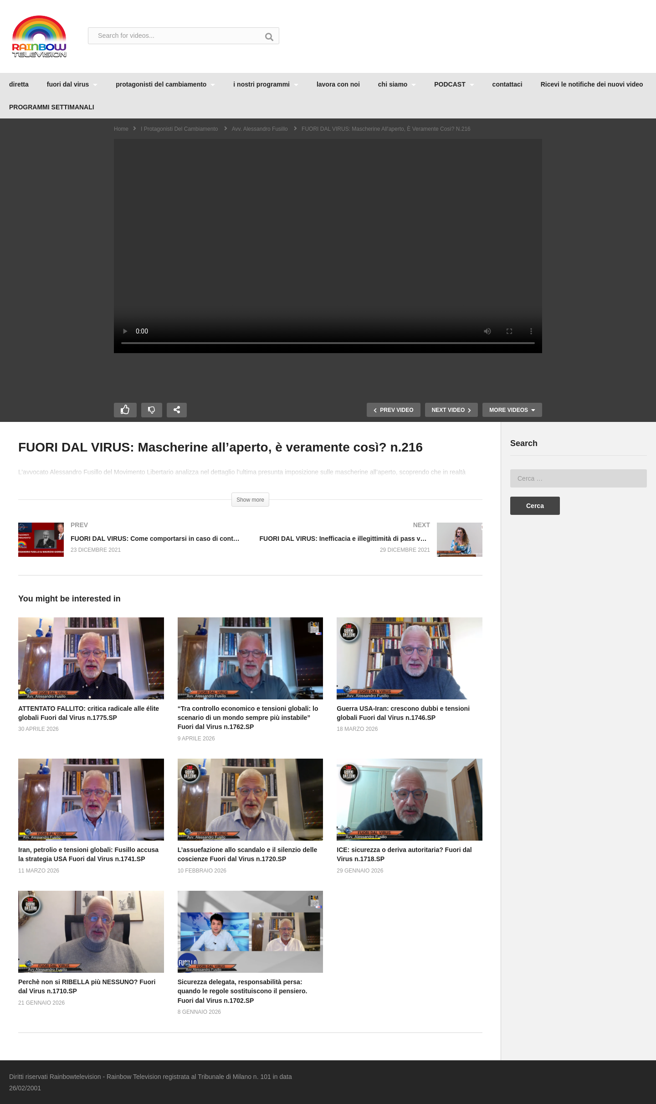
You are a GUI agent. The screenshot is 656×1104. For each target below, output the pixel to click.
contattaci (507, 84)
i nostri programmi (265, 84)
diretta (19, 84)
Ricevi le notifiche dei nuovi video (592, 84)
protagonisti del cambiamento (165, 84)
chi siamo (397, 84)
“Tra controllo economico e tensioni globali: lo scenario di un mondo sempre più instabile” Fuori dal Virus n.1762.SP (248, 718)
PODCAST (454, 84)
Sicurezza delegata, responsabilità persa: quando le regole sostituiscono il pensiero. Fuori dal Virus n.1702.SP (243, 991)
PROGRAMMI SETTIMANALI (51, 107)
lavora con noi (338, 84)
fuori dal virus (72, 84)
